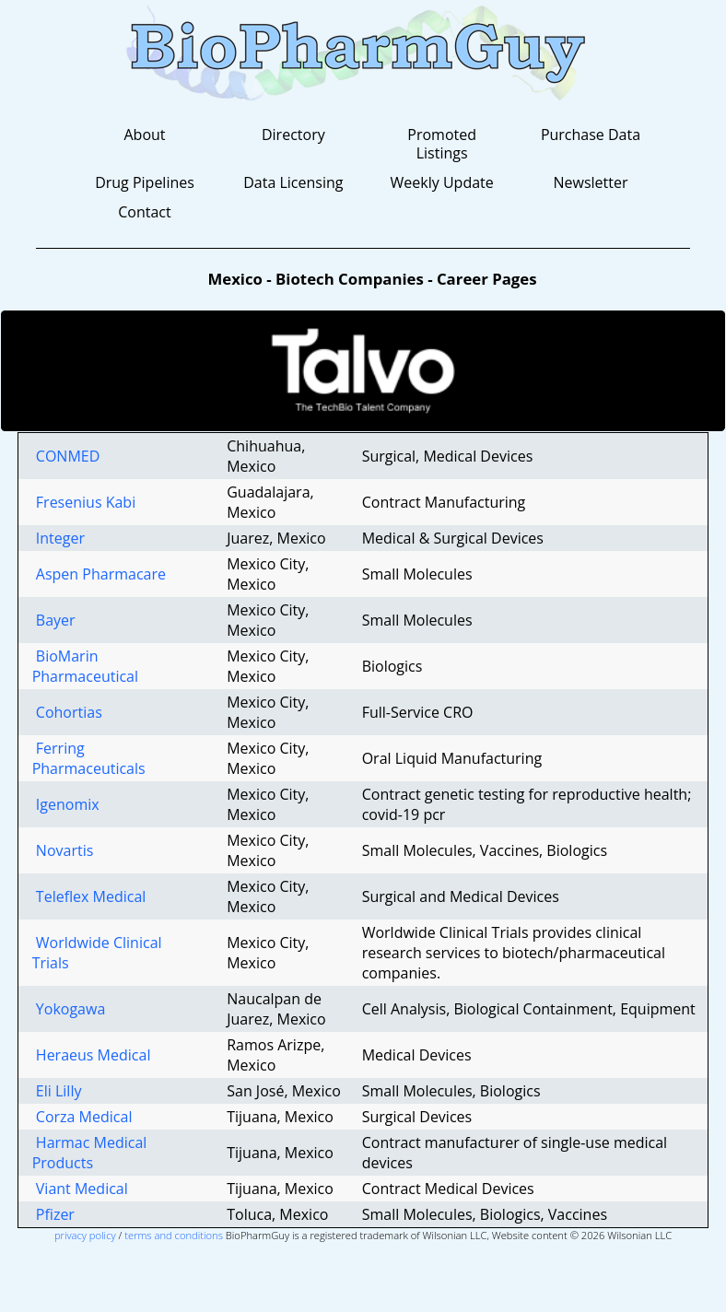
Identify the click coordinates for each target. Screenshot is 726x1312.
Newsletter (590, 182)
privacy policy (85, 1235)
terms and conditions (173, 1235)
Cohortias (67, 712)
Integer (58, 538)
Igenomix (66, 804)
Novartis (63, 850)
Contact (144, 212)
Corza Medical (82, 1117)
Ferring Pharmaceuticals (89, 758)
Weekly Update (442, 182)
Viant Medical (80, 1188)
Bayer (54, 620)
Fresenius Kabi (84, 502)
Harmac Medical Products (89, 1152)
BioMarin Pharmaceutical (85, 666)
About (144, 134)
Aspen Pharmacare (99, 574)
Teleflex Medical (89, 896)
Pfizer (53, 1214)
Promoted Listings (441, 143)
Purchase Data (590, 134)
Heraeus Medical (91, 1055)
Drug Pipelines (144, 182)
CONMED (66, 456)
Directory (293, 134)
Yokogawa (69, 1009)
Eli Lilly (57, 1091)
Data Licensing (293, 182)
